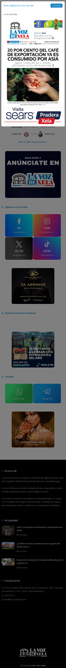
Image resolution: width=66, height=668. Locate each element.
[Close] (56, 6)
